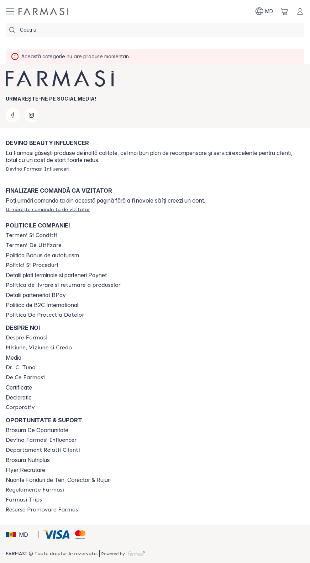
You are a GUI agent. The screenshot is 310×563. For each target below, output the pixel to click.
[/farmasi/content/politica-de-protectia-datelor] (45, 314)
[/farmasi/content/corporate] (20, 407)
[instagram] (31, 115)
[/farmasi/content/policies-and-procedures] (32, 265)
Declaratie (19, 397)
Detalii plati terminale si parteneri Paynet (56, 275)
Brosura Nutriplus (28, 459)
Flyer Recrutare (25, 469)
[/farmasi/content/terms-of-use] (34, 245)
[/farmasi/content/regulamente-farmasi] (35, 489)
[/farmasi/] (43, 11)
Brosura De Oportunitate (37, 430)
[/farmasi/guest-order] (48, 209)
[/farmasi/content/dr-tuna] (21, 367)
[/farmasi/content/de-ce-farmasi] (25, 377)
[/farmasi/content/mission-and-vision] (39, 347)
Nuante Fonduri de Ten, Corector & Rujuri (58, 479)
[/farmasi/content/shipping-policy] (63, 285)
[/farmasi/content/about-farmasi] (26, 337)
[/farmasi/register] (37, 169)
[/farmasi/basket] (284, 11)
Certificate (19, 387)
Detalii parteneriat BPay (36, 295)
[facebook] (13, 115)
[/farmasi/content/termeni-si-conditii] (31, 235)
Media (13, 357)
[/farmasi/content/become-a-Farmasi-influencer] (41, 440)
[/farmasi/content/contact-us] (43, 450)
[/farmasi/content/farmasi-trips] (24, 499)
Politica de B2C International (42, 305)
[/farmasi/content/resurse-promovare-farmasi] (43, 509)
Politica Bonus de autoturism (42, 255)
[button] (21, 534)
